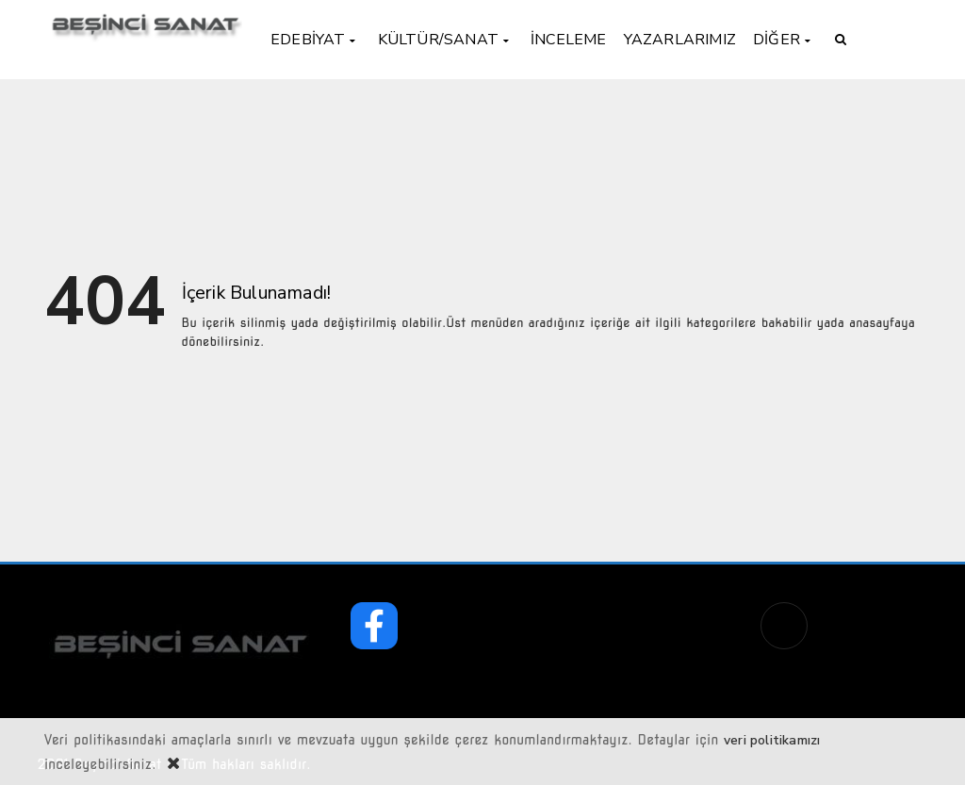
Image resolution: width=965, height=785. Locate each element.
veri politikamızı (772, 740)
